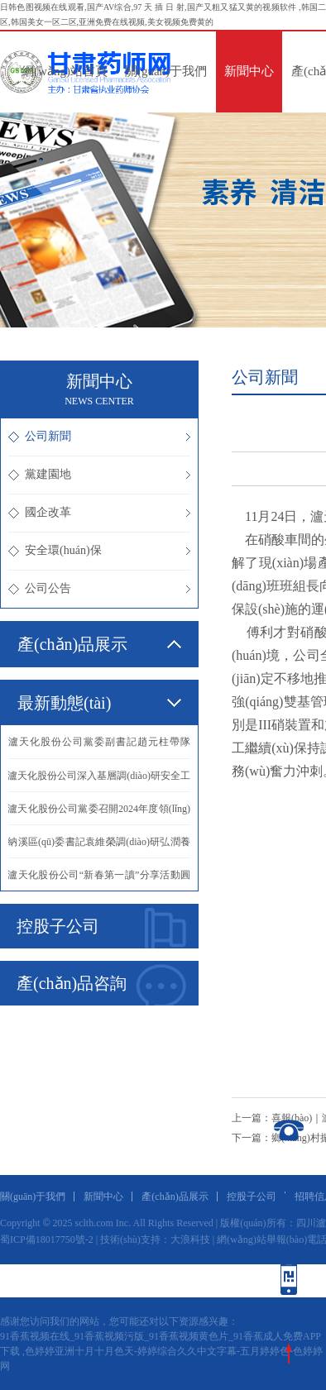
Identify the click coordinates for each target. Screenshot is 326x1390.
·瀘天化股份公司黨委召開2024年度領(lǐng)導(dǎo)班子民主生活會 (99, 813)
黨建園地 (99, 474)
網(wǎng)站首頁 (65, 71)
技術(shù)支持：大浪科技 (155, 1239)
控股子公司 (101, 927)
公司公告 (99, 588)
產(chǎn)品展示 (174, 1196)
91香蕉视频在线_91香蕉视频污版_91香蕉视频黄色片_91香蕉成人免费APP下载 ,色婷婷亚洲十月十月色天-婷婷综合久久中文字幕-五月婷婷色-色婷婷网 (161, 1351)
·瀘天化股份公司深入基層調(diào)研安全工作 (99, 780)
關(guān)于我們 (166, 71)
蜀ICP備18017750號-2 (46, 1239)
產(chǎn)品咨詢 (101, 984)
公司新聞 (99, 436)
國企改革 (99, 512)
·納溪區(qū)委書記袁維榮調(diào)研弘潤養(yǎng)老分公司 (99, 846)
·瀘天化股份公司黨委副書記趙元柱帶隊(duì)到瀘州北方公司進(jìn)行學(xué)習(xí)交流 (99, 747)
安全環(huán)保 (99, 550)
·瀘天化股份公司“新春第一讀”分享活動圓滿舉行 (99, 880)
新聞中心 (249, 71)
